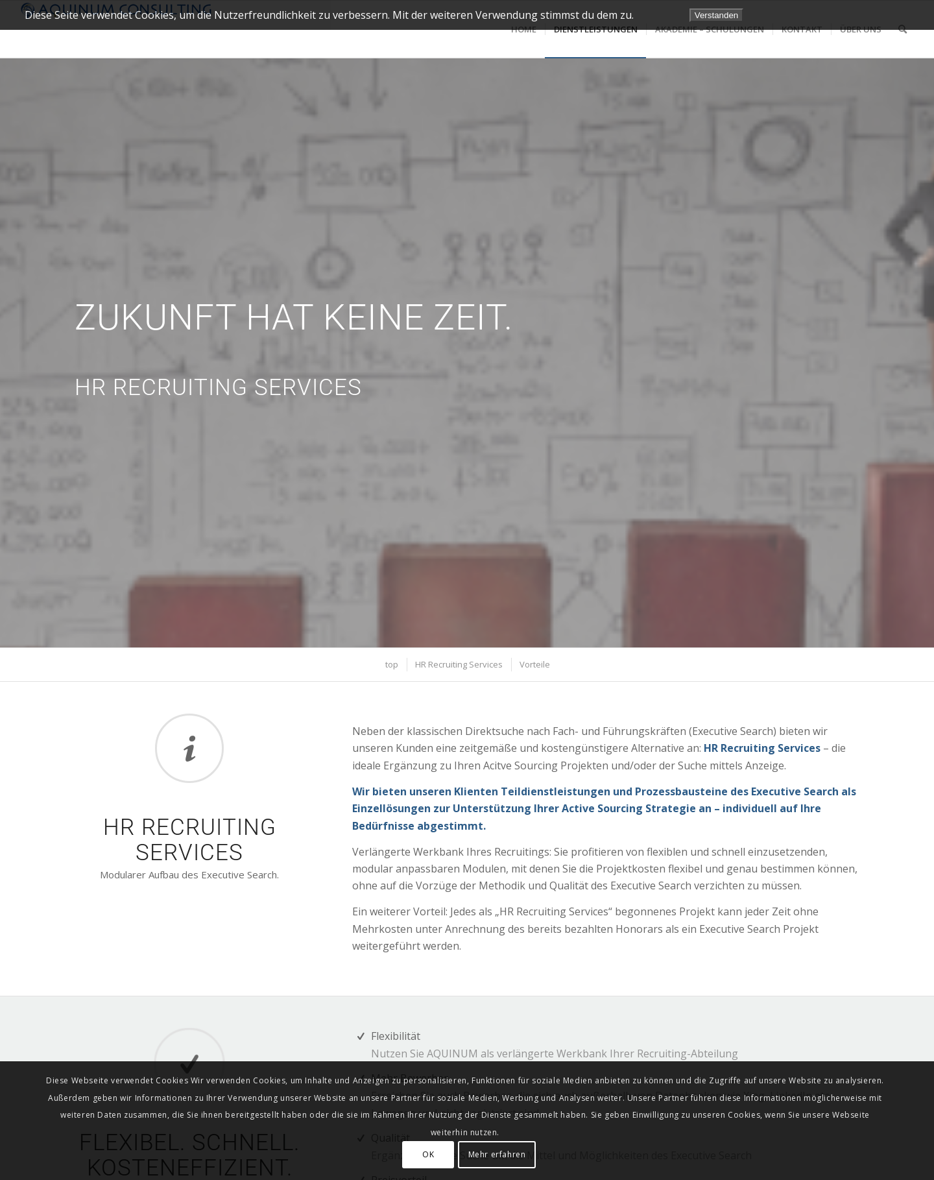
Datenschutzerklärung (854, 15)
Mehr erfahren (497, 1154)
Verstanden (716, 15)
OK (428, 1154)
